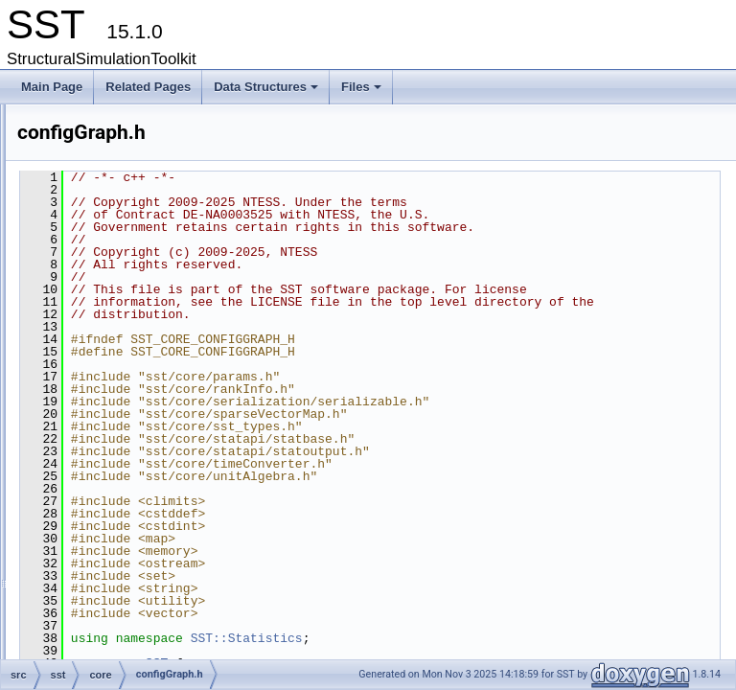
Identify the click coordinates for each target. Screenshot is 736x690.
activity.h (131, 139)
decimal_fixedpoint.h (161, 476)
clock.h (127, 265)
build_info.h (138, 223)
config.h (129, 349)
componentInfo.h (152, 328)
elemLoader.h (144, 497)
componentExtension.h (167, 307)
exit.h (123, 539)
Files (362, 92)
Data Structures (267, 92)
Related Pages (148, 87)
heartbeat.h (138, 603)
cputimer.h (135, 455)
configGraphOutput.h (162, 413)
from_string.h (142, 581)
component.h (142, 286)
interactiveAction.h (156, 645)
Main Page (51, 87)
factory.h (130, 560)
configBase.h (142, 371)
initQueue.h (138, 624)
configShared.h (148, 434)
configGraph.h (145, 392)
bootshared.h (142, 202)
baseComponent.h (156, 181)
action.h (129, 118)
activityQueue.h (149, 160)
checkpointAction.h (157, 244)
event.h (128, 518)
